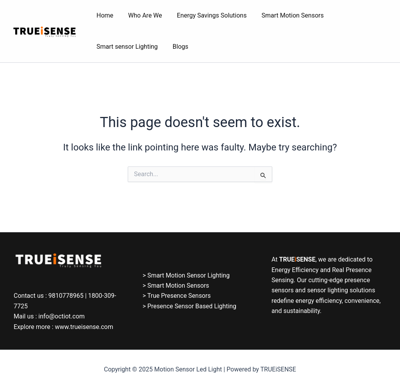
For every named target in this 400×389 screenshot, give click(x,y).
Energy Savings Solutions (206, 15)
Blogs (177, 46)
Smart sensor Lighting (126, 46)
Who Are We (142, 15)
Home (103, 15)
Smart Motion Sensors (284, 15)
